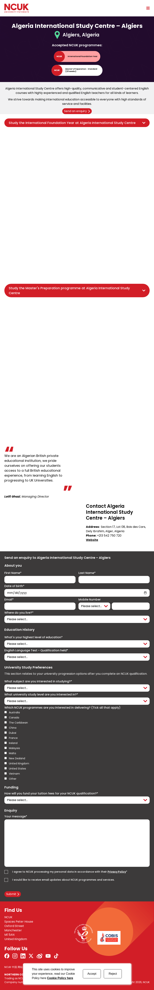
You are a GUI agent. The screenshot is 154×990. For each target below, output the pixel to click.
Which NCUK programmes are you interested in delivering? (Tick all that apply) (62, 708)
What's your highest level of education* (33, 637)
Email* (9, 599)
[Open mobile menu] (147, 8)
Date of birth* (14, 586)
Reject (113, 973)
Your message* (15, 816)
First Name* (12, 573)
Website (92, 540)
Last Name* (87, 573)
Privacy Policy (117, 872)
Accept (91, 973)
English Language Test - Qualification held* (36, 650)
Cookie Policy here (60, 978)
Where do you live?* (18, 613)
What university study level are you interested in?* (41, 694)
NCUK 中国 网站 (13, 967)
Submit (11, 894)
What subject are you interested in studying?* (38, 681)
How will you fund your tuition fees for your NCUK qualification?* (51, 793)
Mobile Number (89, 599)
